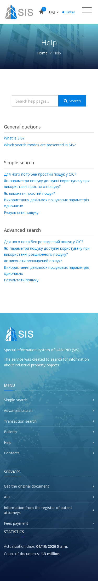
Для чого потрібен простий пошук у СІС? (40, 174)
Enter (68, 12)
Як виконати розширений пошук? (33, 260)
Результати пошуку (21, 212)
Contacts (12, 452)
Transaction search (20, 421)
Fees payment (16, 523)
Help (7, 442)
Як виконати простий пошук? (29, 193)
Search (72, 100)
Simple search (15, 399)
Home (42, 53)
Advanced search (18, 410)
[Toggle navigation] (86, 10)
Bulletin (10, 431)
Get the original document (26, 486)
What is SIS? (14, 138)
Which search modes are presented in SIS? (40, 144)
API (7, 496)
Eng (54, 12)
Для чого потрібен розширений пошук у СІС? (43, 241)
